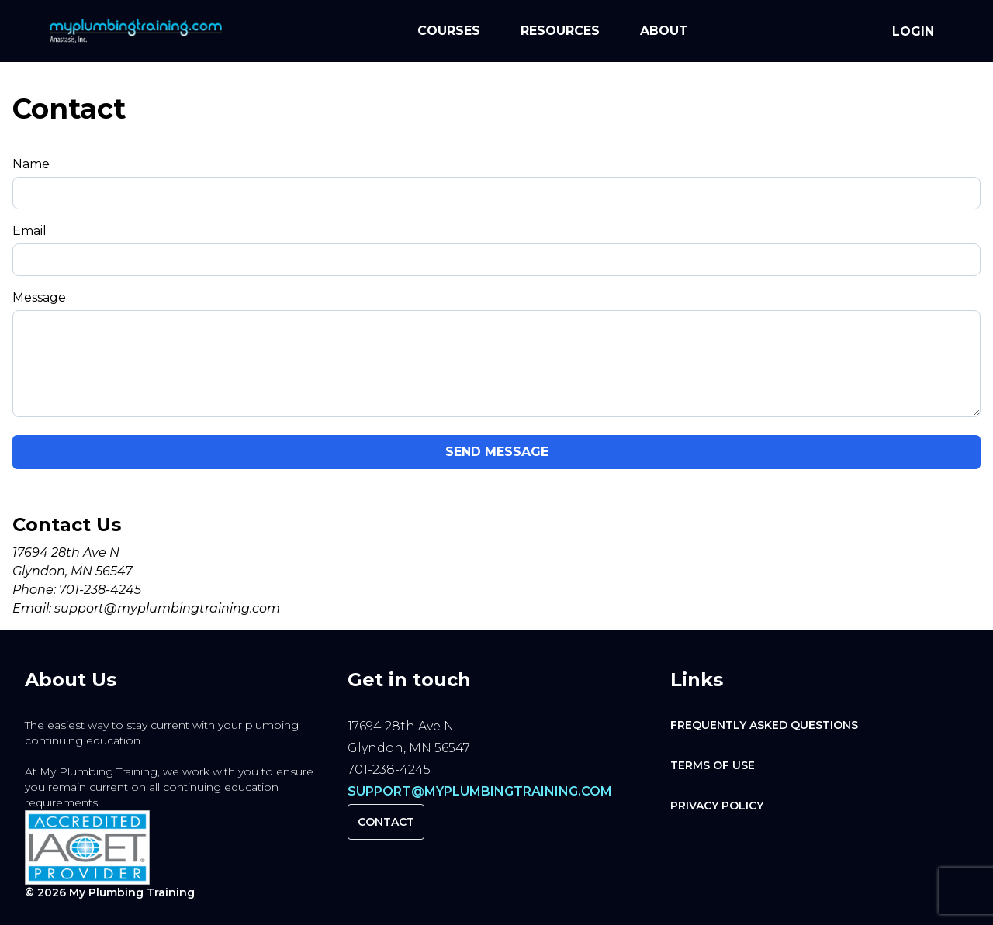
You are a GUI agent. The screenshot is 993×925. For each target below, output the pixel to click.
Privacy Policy (716, 806)
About (664, 30)
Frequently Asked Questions (764, 725)
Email (29, 230)
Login (913, 31)
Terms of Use (712, 765)
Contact (386, 822)
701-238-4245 (100, 589)
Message (39, 297)
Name (31, 164)
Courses (448, 30)
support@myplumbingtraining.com (167, 608)
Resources (560, 30)
